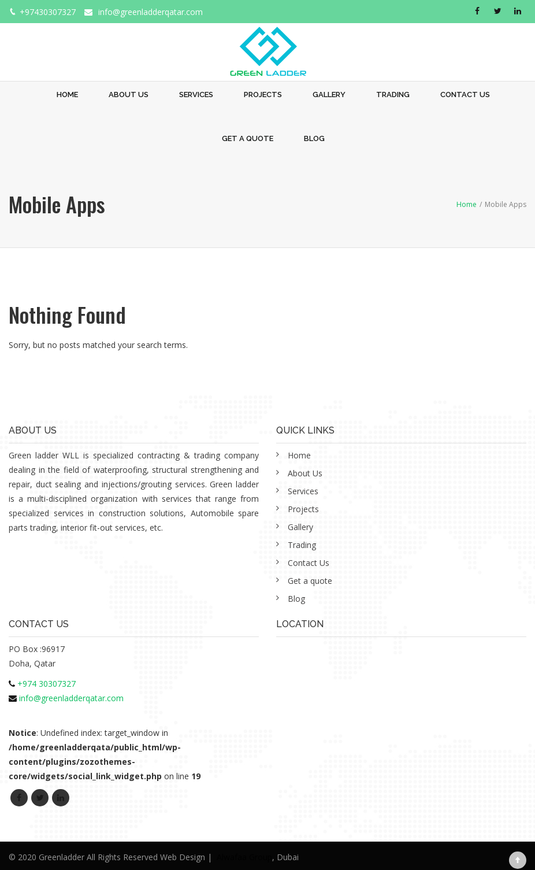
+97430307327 (48, 11)
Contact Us (465, 94)
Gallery (329, 94)
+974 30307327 (46, 683)
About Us (128, 94)
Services (196, 94)
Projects (263, 94)
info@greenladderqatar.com (150, 11)
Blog (314, 138)
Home (67, 94)
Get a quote (247, 138)
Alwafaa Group (244, 857)
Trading (393, 94)
